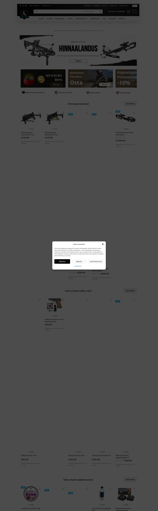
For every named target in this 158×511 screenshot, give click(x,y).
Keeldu (79, 261)
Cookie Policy (78, 266)
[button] (103, 244)
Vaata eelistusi (96, 261)
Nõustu (62, 261)
